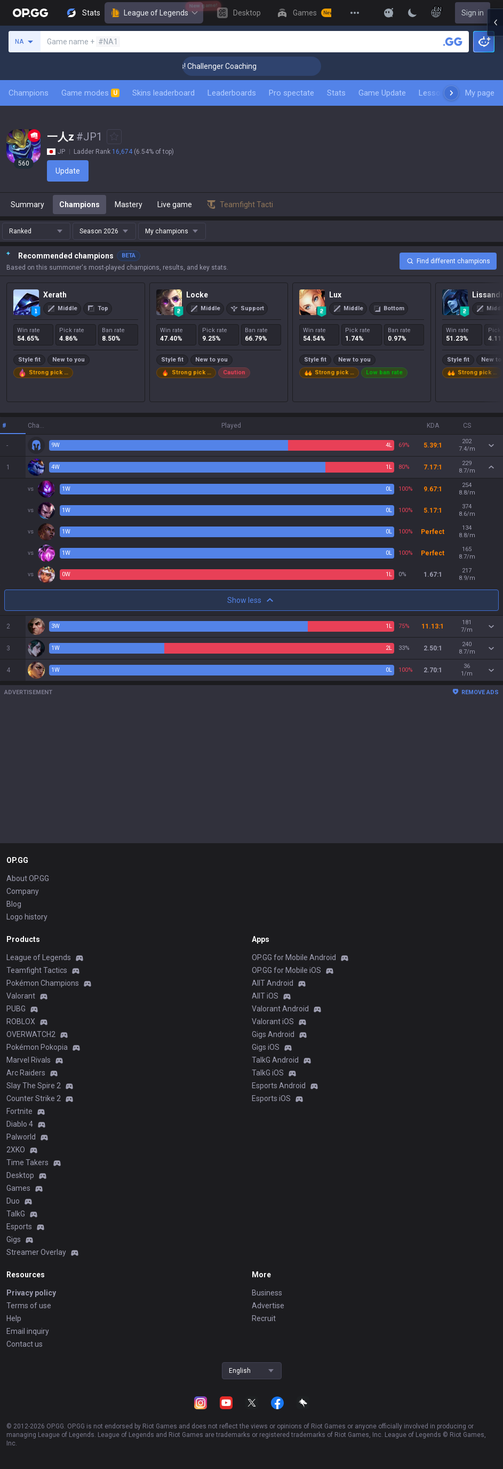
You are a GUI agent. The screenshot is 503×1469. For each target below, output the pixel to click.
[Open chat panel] (495, 192)
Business (267, 1293)
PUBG (16, 1008)
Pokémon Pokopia (37, 1047)
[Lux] (361, 342)
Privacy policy (31, 1293)
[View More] (354, 12)
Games (18, 1188)
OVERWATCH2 (30, 1034)
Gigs (13, 1239)
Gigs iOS (266, 1047)
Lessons (434, 93)
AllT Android (272, 983)
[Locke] (218, 342)
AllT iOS (265, 996)
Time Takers (27, 1162)
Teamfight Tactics (36, 970)
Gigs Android (273, 1034)
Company (22, 891)
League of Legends (154, 12)
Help (13, 1318)
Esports (19, 1226)
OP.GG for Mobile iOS (286, 970)
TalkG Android (275, 1060)
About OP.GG (27, 878)
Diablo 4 (19, 1124)
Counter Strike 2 (33, 1098)
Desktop (20, 1175)
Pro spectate (291, 93)
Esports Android (279, 1085)
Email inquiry (27, 1331)
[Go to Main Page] (30, 13)
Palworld (21, 1137)
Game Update (382, 93)
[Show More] (389, 12)
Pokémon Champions (42, 983)
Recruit (264, 1318)
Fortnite (19, 1111)
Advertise (268, 1305)
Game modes (90, 93)
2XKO (15, 1149)
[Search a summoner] (453, 41)
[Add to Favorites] (114, 136)
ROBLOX (20, 1021)
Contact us (24, 1344)
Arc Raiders (25, 1073)
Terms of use (28, 1305)
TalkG (15, 1213)
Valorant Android (280, 1008)
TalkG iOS (268, 1073)
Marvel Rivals (28, 1060)
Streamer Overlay (36, 1252)
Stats (336, 93)
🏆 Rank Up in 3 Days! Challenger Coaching (226, 66)
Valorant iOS (273, 1021)
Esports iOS (271, 1098)
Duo (13, 1201)
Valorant (20, 996)
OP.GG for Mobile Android (294, 957)
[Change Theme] (412, 12)
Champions (29, 93)
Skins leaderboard (163, 93)
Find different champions (448, 261)
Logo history (26, 917)
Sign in (472, 13)
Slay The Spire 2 (33, 1085)
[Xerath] (75, 342)
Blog (13, 904)
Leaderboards (231, 93)
